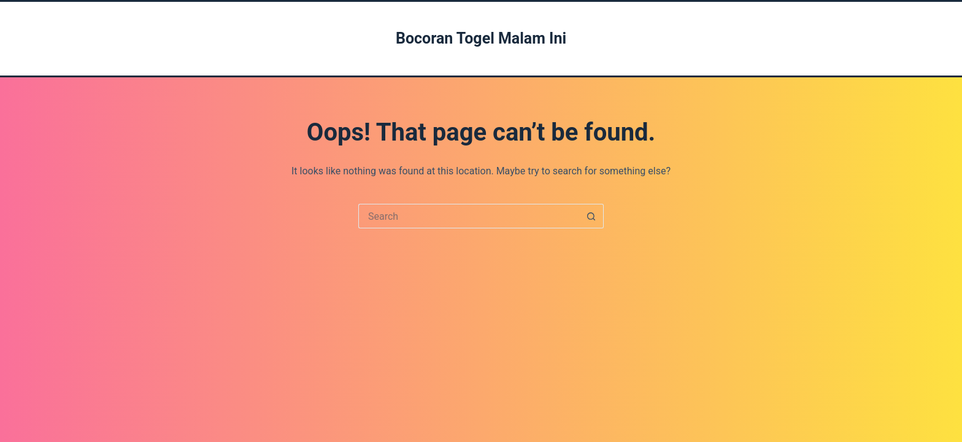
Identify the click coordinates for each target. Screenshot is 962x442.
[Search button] (591, 216)
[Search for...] (468, 216)
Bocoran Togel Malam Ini (481, 38)
